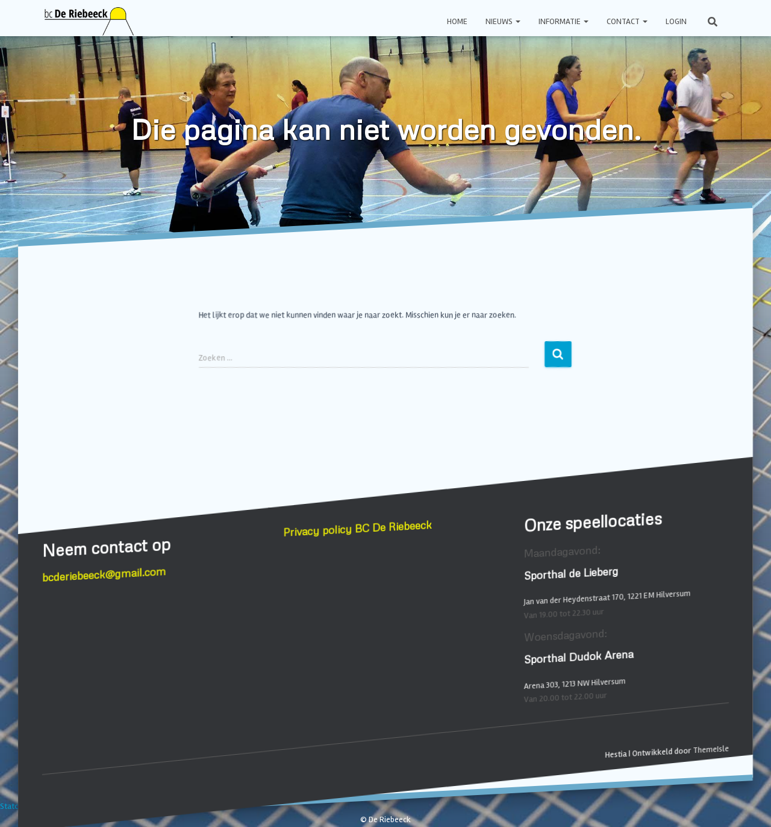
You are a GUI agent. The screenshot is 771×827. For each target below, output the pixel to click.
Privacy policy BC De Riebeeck (357, 528)
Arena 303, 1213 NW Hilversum (575, 683)
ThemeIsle (711, 749)
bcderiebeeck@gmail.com (104, 574)
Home (457, 21)
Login (676, 21)
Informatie (563, 21)
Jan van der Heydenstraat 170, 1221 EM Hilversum (607, 597)
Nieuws (502, 21)
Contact (627, 21)
